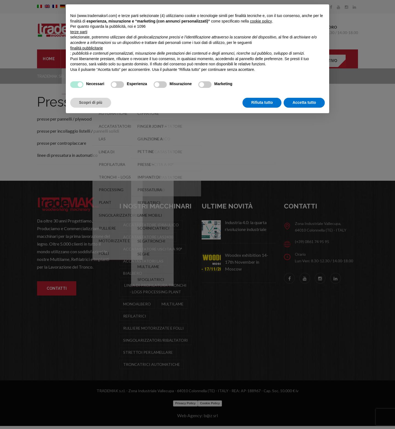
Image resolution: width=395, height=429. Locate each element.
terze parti (78, 32)
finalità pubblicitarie (86, 48)
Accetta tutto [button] (304, 102)
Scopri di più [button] (90, 102)
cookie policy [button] (261, 21)
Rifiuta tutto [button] (262, 102)
